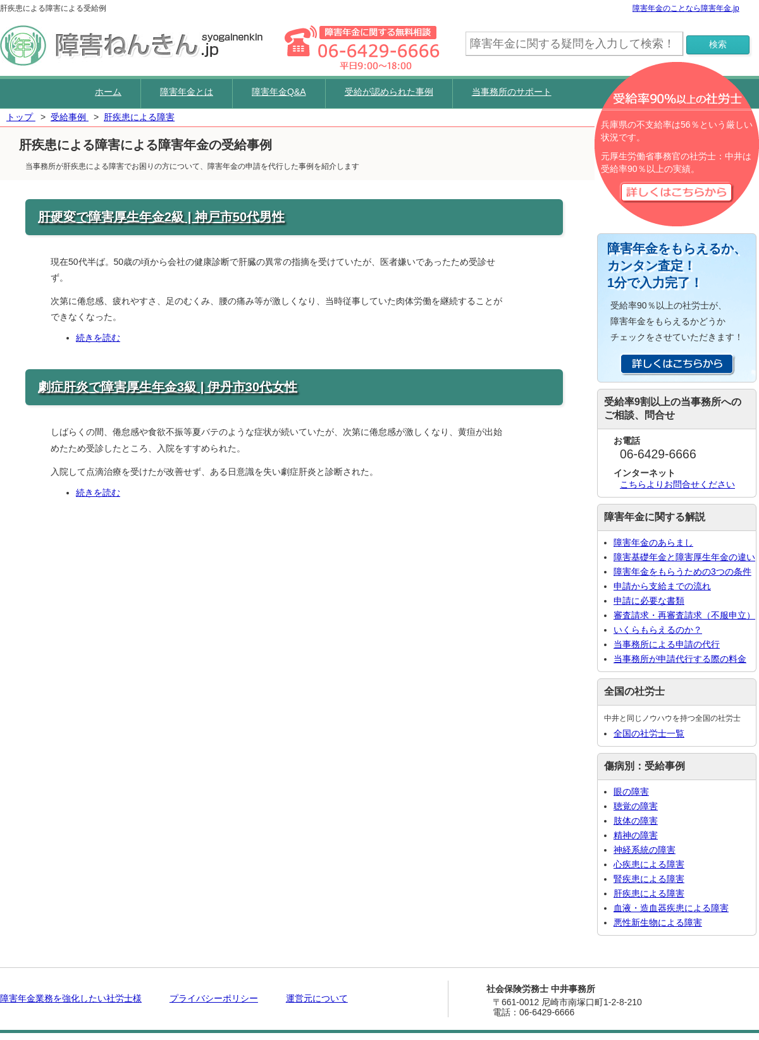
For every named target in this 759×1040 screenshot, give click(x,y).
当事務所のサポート (512, 92)
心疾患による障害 (649, 864)
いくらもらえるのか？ (658, 630)
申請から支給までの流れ (662, 586)
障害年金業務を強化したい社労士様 (71, 998)
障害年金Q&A (279, 92)
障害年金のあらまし (653, 542)
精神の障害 (636, 835)
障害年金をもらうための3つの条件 (682, 571)
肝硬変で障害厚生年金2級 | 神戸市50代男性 (161, 217)
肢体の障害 (636, 821)
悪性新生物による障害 (658, 922)
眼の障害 (631, 791)
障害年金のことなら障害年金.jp (685, 8)
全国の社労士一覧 (649, 733)
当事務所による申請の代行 (667, 644)
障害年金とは (186, 92)
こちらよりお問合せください (677, 484)
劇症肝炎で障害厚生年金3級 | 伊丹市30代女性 (167, 387)
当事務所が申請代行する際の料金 (680, 659)
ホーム (108, 92)
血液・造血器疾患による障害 (671, 908)
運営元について (317, 998)
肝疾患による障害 (649, 893)
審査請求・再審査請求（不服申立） (684, 615)
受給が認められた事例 (389, 92)
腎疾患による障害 (649, 879)
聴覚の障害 (636, 806)
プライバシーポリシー (214, 998)
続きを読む (98, 338)
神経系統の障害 (645, 850)
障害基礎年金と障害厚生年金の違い (684, 557)
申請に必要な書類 (649, 601)
